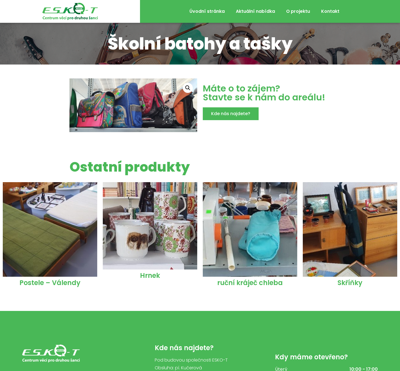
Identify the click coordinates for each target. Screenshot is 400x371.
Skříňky (350, 282)
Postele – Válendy (50, 282)
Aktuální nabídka (255, 11)
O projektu (298, 11)
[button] (231, 113)
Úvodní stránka (207, 11)
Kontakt (330, 11)
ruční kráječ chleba (250, 282)
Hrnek (150, 275)
